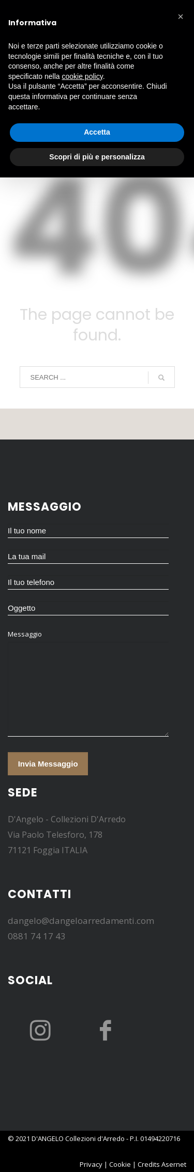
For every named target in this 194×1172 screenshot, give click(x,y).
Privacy (91, 1164)
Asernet (173, 1164)
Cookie (120, 1164)
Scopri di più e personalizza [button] (96, 157)
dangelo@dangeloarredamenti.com (81, 920)
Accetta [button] (97, 132)
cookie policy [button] (82, 76)
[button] (180, 16)
